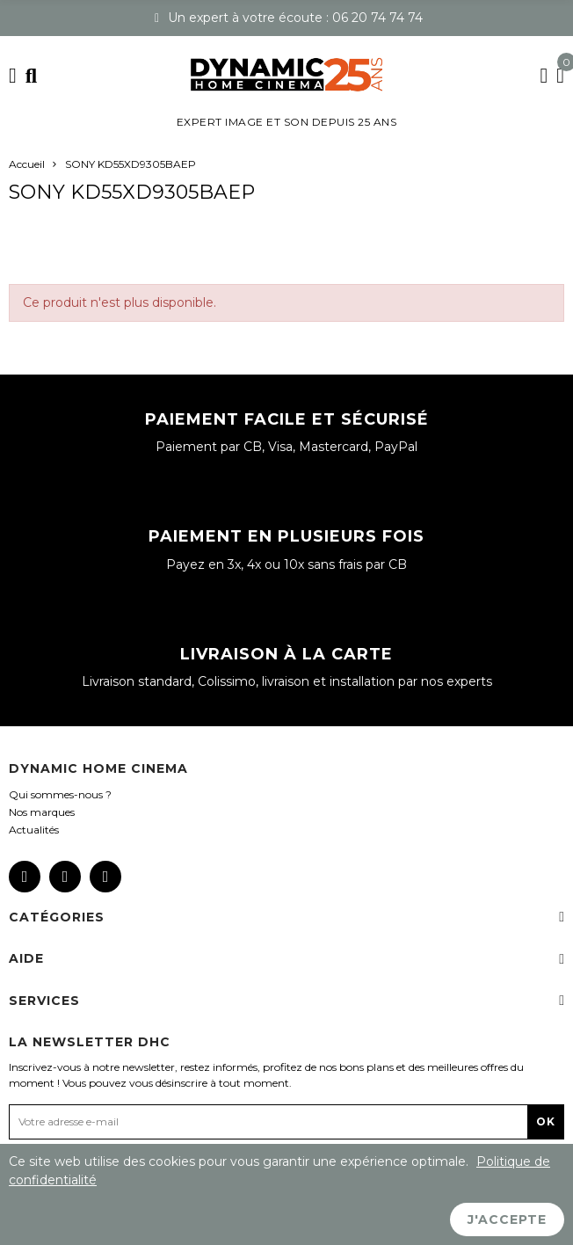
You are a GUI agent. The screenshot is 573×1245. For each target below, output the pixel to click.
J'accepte (507, 1219)
